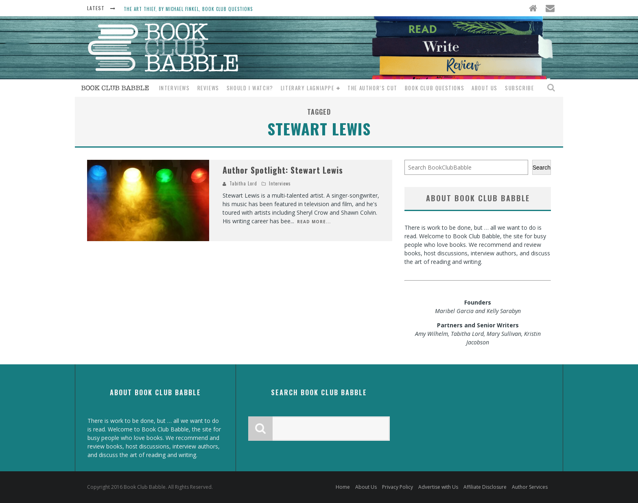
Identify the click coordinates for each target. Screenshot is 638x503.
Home (343, 486)
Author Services (530, 486)
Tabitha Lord (243, 183)
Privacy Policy (397, 486)
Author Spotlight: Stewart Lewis (283, 170)
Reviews (208, 88)
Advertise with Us (438, 486)
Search (542, 167)
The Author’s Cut (372, 88)
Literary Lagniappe (307, 88)
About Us (485, 88)
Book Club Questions (434, 88)
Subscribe (519, 88)
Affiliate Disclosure (485, 486)
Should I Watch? (250, 88)
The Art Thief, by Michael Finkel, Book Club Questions (188, 9)
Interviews (174, 88)
